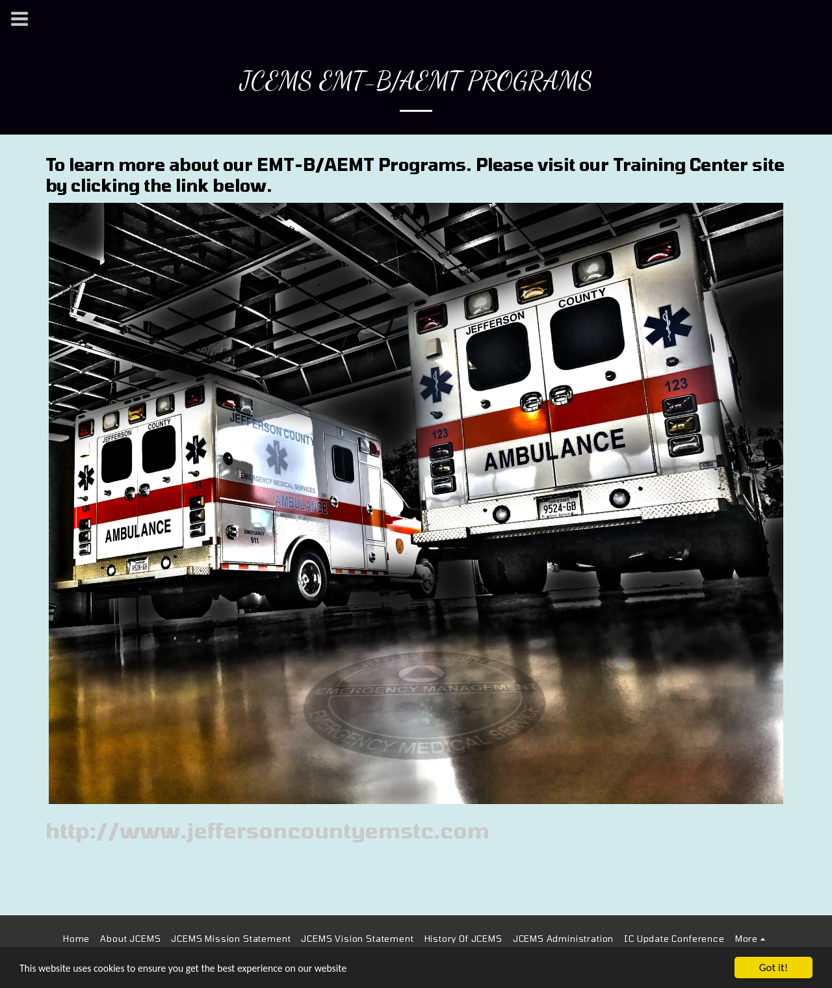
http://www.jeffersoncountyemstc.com (267, 830)
